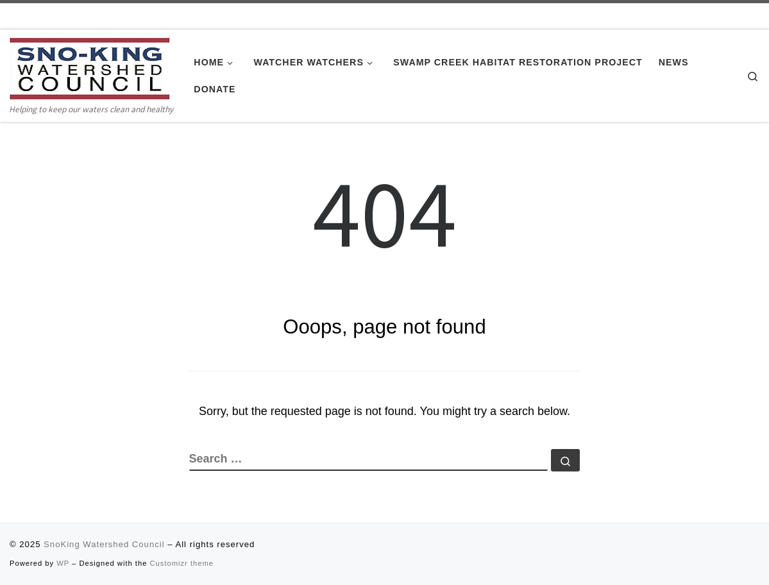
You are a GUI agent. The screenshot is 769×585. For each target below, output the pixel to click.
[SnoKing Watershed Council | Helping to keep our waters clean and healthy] (90, 68)
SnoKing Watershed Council (104, 544)
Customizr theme (182, 563)
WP (62, 563)
